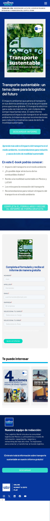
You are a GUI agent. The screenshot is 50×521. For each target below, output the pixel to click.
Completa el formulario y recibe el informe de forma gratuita (25, 207)
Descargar (25, 470)
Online (17, 485)
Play (16, 490)
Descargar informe (25, 131)
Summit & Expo (20, 487)
